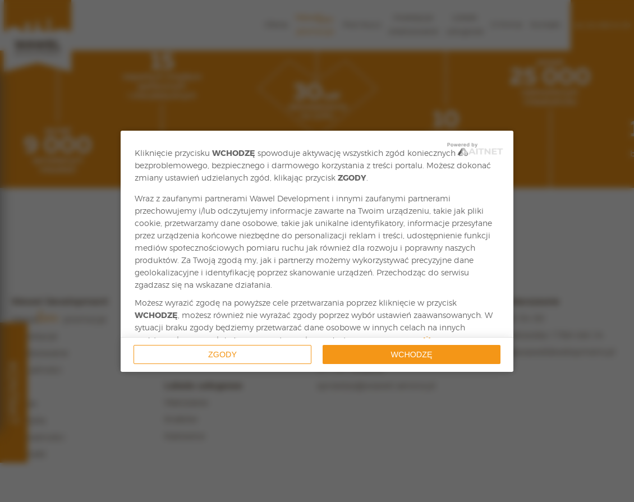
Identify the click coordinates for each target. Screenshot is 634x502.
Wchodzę (412, 354)
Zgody (222, 354)
